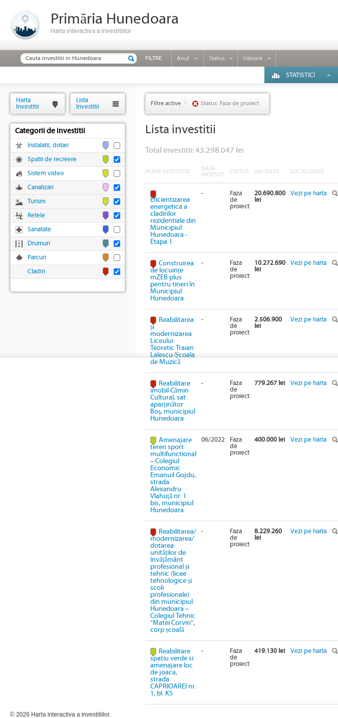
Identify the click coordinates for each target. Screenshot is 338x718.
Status (217, 58)
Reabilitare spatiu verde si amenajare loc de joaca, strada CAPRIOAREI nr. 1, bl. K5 (173, 672)
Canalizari (41, 187)
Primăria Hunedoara (115, 19)
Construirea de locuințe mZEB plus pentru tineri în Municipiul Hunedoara (172, 281)
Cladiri (36, 271)
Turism (37, 201)
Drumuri (39, 243)
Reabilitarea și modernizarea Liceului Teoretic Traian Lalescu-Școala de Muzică (172, 341)
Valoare (252, 58)
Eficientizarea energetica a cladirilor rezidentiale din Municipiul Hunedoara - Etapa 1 (173, 220)
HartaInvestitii (27, 103)
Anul (183, 58)
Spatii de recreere (52, 159)
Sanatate (39, 229)
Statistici (300, 75)
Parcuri (37, 257)
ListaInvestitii (87, 103)
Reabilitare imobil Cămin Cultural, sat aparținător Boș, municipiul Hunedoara (172, 401)
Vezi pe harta (308, 193)
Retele (36, 215)
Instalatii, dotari (48, 145)
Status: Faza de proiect (230, 103)
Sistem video (46, 173)
